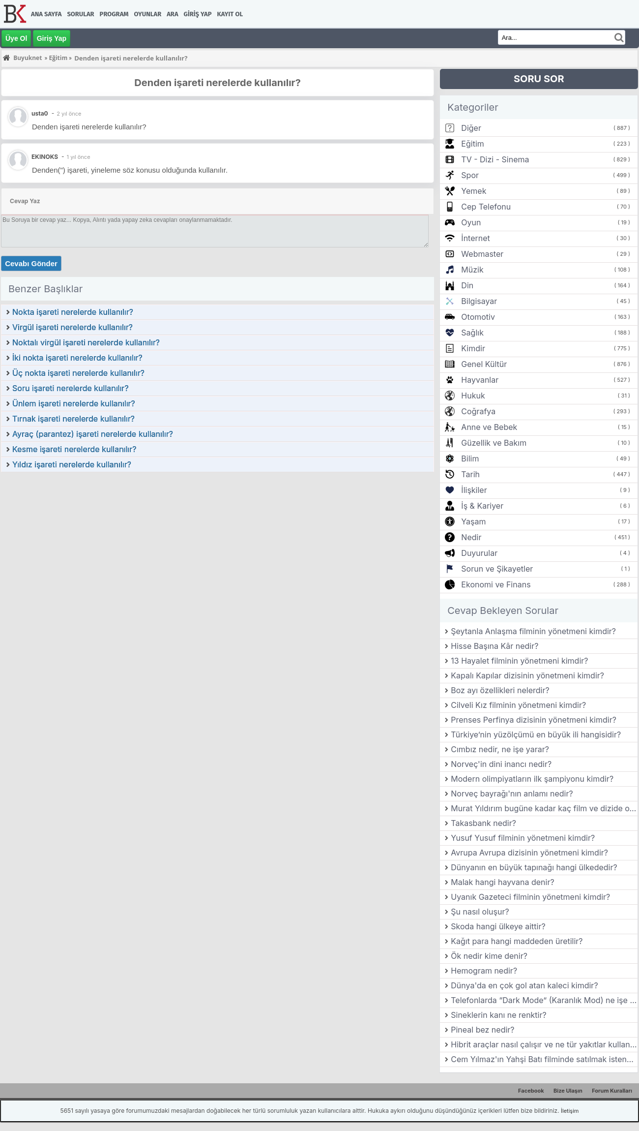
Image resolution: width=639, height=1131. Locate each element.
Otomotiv (478, 317)
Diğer (471, 128)
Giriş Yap (198, 14)
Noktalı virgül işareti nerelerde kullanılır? (86, 342)
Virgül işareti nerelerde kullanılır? (72, 327)
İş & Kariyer (482, 506)
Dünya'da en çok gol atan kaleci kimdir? (524, 985)
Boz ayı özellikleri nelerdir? (500, 690)
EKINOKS (44, 156)
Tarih (470, 474)
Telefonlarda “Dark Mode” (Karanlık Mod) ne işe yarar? (544, 1000)
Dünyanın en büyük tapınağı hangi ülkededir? (534, 867)
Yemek (473, 191)
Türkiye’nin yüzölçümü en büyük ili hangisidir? (536, 734)
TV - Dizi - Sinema (495, 159)
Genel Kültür (484, 364)
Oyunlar (148, 14)
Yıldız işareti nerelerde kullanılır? (71, 464)
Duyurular (479, 553)
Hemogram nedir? (484, 971)
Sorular (80, 14)
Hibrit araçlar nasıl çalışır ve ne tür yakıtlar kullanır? (544, 1044)
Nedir (471, 537)
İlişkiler (474, 490)
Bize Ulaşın (567, 1090)
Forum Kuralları (612, 1090)
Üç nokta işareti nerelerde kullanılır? (78, 373)
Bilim (470, 458)
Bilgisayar (479, 301)
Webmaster (482, 254)
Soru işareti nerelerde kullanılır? (70, 388)
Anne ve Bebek (489, 427)
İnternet (475, 238)
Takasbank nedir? (483, 823)
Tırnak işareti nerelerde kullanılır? (73, 419)
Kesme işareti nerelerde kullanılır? (74, 449)
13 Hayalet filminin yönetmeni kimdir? (519, 661)
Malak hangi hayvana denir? (502, 882)
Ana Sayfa (46, 14)
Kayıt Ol (230, 14)
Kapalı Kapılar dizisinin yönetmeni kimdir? (527, 675)
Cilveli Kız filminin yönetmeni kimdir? (518, 705)
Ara (172, 14)
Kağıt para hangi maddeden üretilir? (516, 941)
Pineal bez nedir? (482, 1030)
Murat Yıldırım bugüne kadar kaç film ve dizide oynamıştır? (544, 808)
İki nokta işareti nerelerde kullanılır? (77, 358)
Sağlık (472, 332)
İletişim (570, 1110)
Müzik (472, 270)
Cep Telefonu (486, 207)
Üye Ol (16, 38)
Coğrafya (478, 411)
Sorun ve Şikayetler (497, 569)
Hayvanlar (479, 380)
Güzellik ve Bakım (493, 443)
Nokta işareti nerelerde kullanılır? (72, 312)
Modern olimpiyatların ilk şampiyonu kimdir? (532, 779)
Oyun (471, 222)
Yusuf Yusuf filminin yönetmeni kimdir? (523, 838)
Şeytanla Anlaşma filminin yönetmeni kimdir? (533, 631)
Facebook (531, 1090)
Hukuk (473, 395)
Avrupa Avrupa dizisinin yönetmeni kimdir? (529, 852)
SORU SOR (539, 79)
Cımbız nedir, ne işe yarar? (500, 749)
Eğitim (472, 144)
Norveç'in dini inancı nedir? (501, 764)
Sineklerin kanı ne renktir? (498, 1015)
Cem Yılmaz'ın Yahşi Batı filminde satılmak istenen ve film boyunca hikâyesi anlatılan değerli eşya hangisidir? (544, 1059)
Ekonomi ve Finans (495, 584)
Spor (470, 175)
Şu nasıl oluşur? (480, 912)
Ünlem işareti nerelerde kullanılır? (73, 403)
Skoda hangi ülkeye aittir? (498, 926)
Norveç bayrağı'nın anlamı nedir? (512, 793)
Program (114, 14)
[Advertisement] (217, 546)
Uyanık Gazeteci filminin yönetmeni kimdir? (530, 897)
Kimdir (473, 348)
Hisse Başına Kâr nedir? (494, 646)
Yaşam (473, 521)
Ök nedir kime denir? (489, 956)
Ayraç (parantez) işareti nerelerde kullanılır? (92, 434)
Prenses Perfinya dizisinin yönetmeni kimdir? (533, 720)
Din (467, 285)
